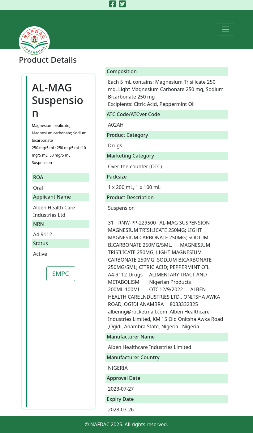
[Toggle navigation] (225, 29)
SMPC (60, 273)
